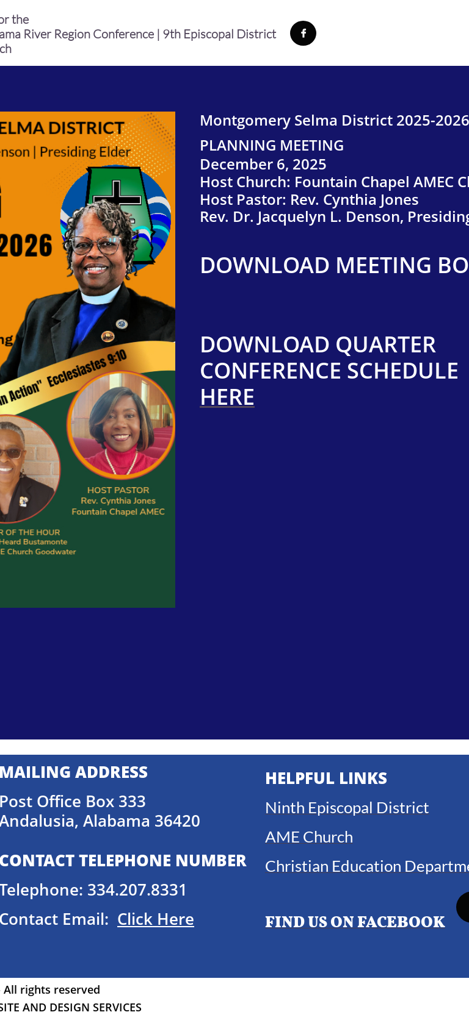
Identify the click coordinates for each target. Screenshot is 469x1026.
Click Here (155, 919)
